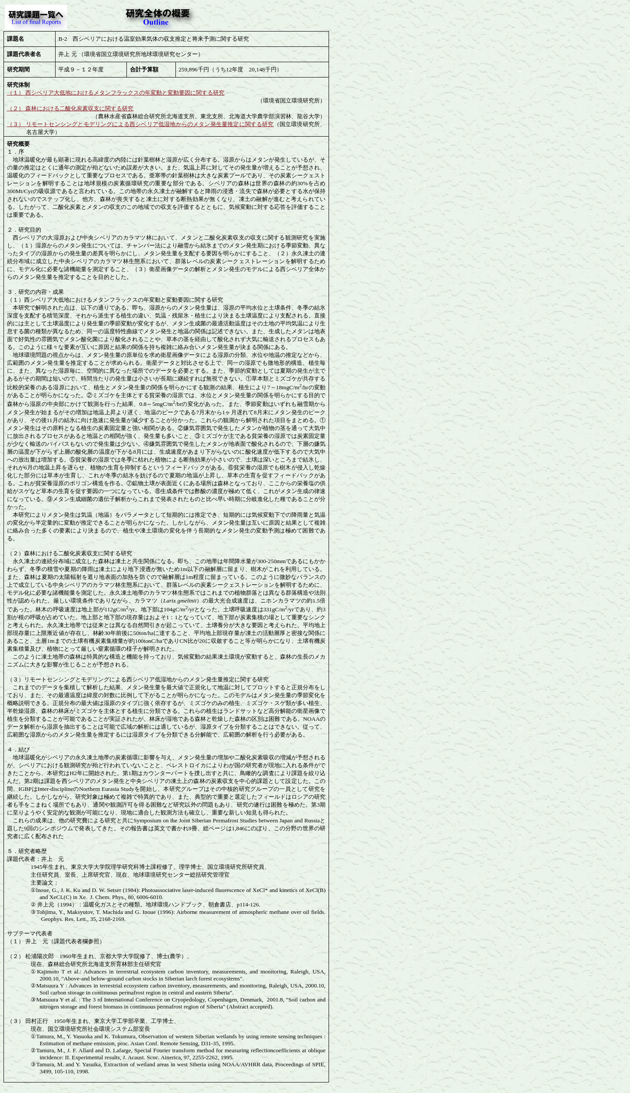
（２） (15, 108)
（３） (15, 124)
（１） (15, 92)
